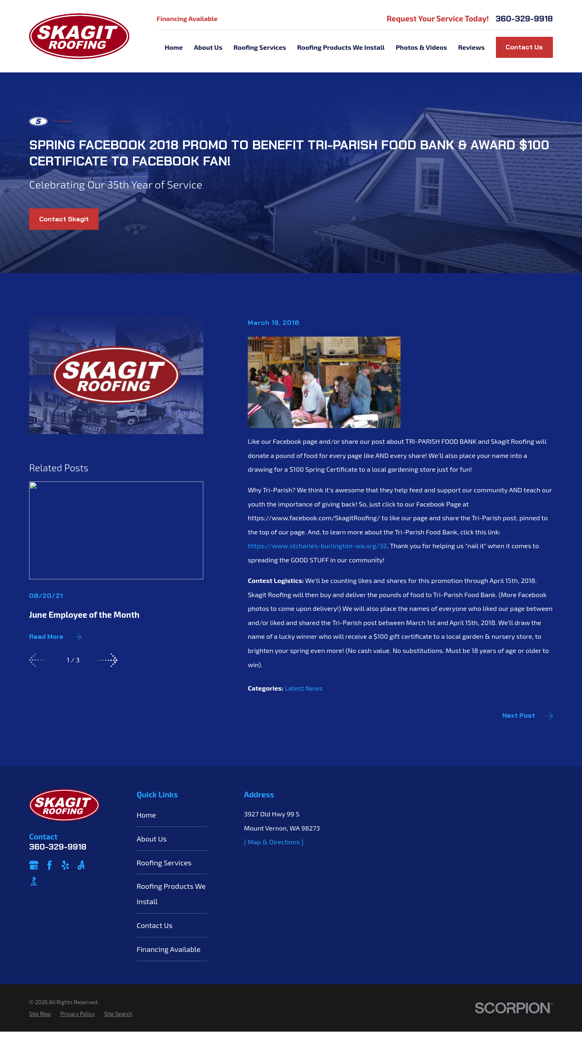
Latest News (304, 688)
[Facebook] (49, 865)
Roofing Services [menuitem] (260, 47)
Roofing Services (164, 862)
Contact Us (524, 47)
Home (146, 814)
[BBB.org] (33, 881)
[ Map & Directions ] (274, 842)
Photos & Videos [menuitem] (421, 47)
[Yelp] (65, 865)
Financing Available (187, 18)
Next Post (527, 715)
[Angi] (81, 865)
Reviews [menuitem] (471, 47)
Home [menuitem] (173, 47)
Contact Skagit (64, 219)
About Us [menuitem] (208, 47)
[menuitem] (40, 1014)
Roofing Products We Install (171, 894)
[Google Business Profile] (33, 865)
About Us (152, 838)
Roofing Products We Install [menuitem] (341, 47)
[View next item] (107, 660)
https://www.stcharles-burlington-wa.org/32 (317, 545)
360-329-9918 (524, 19)
